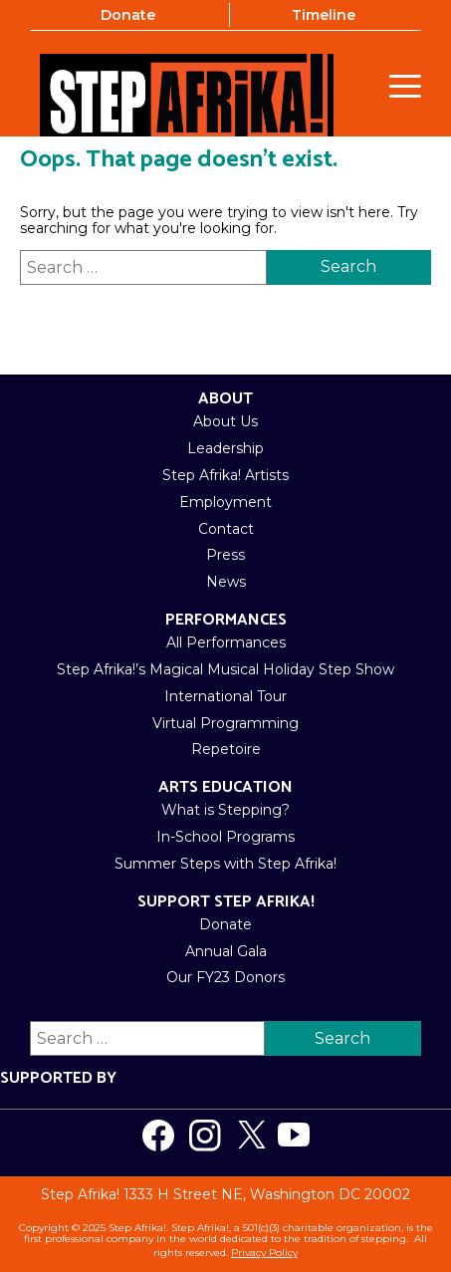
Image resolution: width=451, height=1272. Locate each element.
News (226, 582)
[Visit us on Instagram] (205, 1135)
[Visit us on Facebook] (158, 1135)
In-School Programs (225, 837)
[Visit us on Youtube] (294, 1135)
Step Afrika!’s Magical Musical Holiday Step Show (225, 669)
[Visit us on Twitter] (252, 1135)
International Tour (225, 696)
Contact (226, 529)
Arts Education (225, 787)
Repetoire (226, 749)
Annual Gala (226, 951)
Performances (226, 620)
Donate (128, 15)
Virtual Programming (225, 723)
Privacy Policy (264, 1252)
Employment (225, 502)
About (225, 398)
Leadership (225, 448)
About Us (225, 421)
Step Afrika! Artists (225, 475)
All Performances (226, 642)
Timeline (323, 15)
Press (225, 555)
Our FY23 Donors (225, 977)
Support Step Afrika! (226, 901)
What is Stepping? (225, 810)
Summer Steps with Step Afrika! (225, 864)
